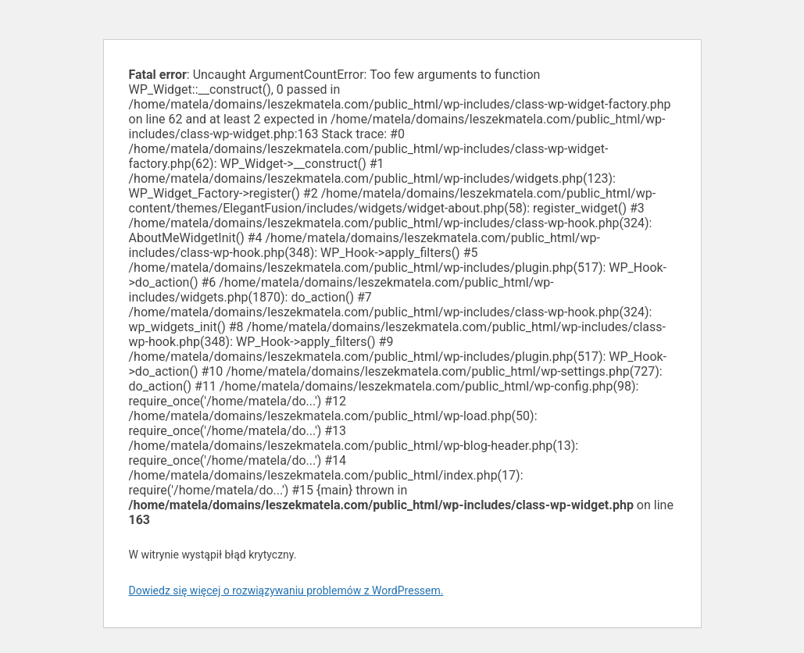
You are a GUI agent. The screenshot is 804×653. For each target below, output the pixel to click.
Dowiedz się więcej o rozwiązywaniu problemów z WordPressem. (286, 590)
